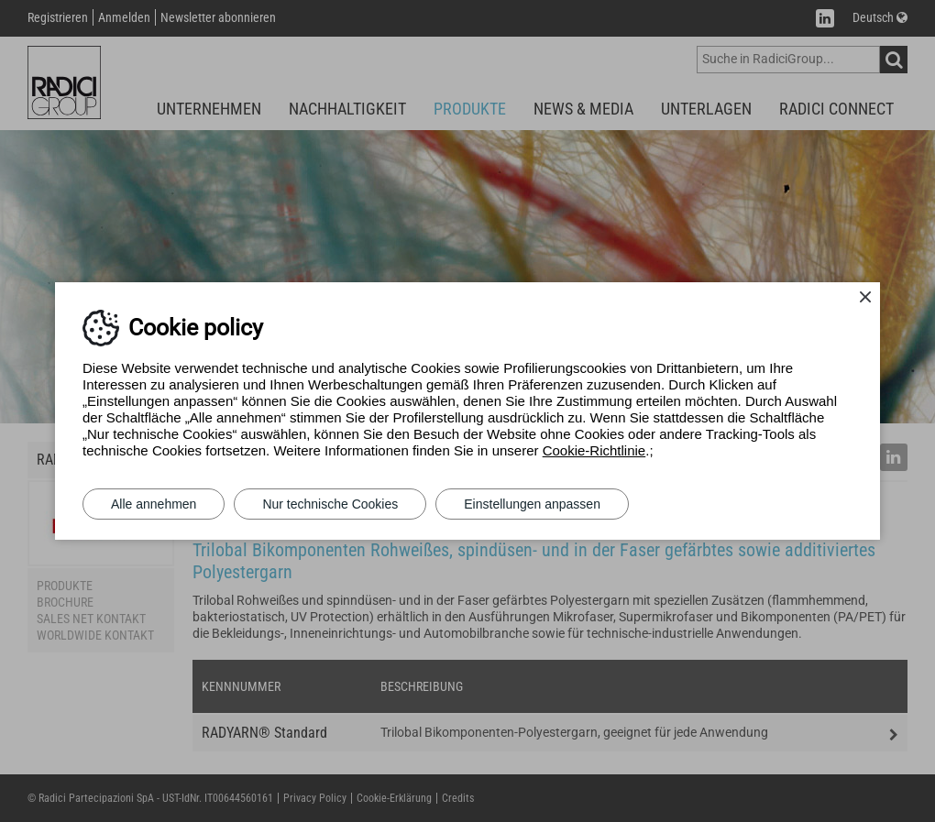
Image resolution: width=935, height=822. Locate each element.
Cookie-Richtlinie (594, 450)
